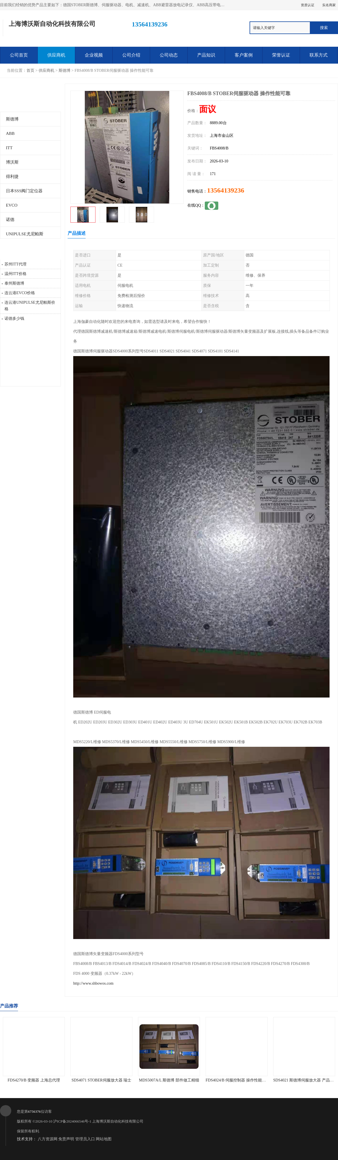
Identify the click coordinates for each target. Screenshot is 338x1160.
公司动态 (169, 55)
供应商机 (56, 55)
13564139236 (225, 190)
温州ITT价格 (15, 274)
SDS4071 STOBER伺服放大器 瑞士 (101, 1080)
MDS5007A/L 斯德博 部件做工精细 (169, 1080)
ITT (9, 148)
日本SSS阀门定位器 (24, 191)
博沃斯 (12, 162)
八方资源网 (47, 1139)
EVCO (11, 205)
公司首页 (19, 55)
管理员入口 (85, 1139)
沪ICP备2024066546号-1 (72, 1121)
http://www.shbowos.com (93, 983)
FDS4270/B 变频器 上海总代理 (34, 1080)
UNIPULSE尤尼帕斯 (24, 234)
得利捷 (12, 176)
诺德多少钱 (14, 318)
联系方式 (319, 55)
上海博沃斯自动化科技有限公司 (117, 1121)
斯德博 (64, 70)
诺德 (10, 219)
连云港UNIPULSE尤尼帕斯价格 (30, 305)
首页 (30, 70)
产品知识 (206, 55)
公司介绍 (131, 55)
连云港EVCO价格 (20, 293)
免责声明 (66, 1139)
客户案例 (244, 55)
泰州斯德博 (14, 283)
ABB (10, 133)
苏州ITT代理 (15, 264)
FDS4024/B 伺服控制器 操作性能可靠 (238, 1080)
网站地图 (104, 1139)
